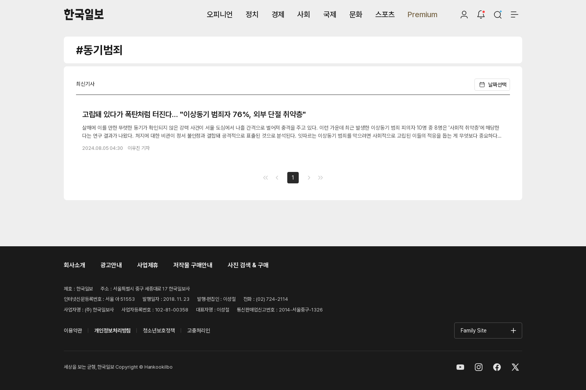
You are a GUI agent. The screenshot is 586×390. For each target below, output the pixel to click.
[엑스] (515, 367)
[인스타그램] (479, 367)
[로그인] (464, 14)
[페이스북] (497, 367)
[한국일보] (84, 14)
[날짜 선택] (497, 84)
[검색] (497, 14)
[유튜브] (460, 367)
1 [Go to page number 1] (293, 177)
